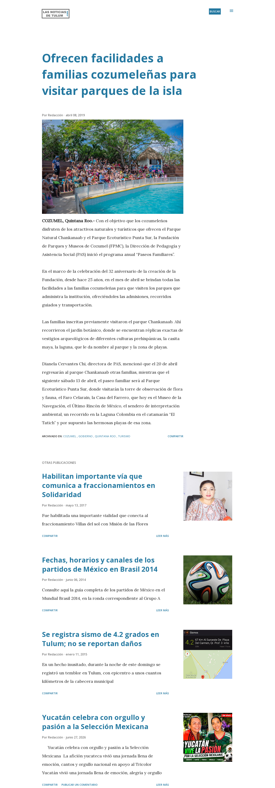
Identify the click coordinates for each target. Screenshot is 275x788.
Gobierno (85, 436)
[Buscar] (215, 11)
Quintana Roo (105, 436)
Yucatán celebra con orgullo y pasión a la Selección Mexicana (95, 722)
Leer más (162, 536)
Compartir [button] (175, 436)
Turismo (124, 436)
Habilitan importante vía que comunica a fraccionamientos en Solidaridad (98, 485)
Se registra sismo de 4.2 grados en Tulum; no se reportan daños (100, 639)
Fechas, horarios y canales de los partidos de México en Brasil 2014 (100, 564)
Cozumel (70, 436)
